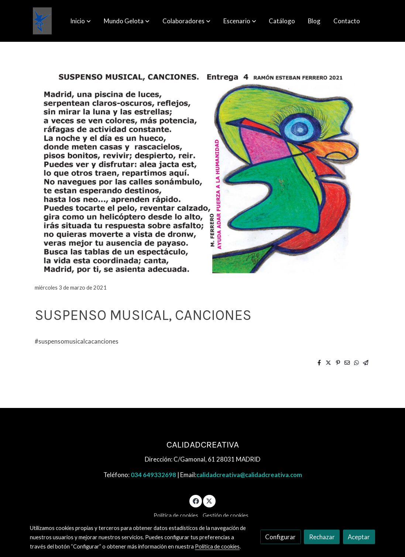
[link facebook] (195, 500)
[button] (80, 21)
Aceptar (359, 537)
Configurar (280, 537)
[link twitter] (209, 500)
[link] (42, 20)
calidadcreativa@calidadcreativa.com (249, 475)
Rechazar (322, 537)
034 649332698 (153, 475)
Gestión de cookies (225, 515)
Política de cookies (176, 515)
